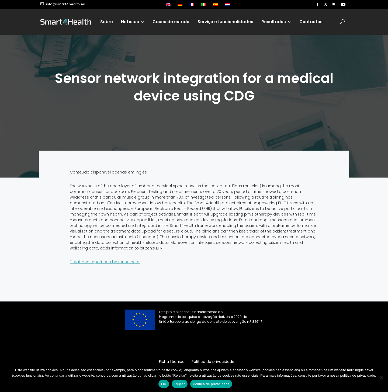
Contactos (311, 22)
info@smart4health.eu (65, 4)
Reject (179, 384)
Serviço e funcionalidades (225, 22)
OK (163, 384)
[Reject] (381, 377)
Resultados (273, 22)
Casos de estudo (171, 22)
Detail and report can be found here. (105, 262)
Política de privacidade (211, 384)
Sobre (106, 22)
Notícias (130, 22)
